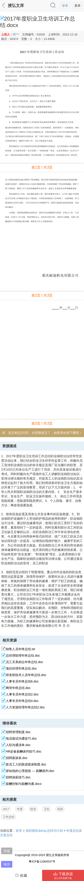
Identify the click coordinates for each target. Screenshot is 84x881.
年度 (20, 809)
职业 (33, 809)
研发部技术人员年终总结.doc (26, 675)
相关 (7, 864)
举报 (7, 851)
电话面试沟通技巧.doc (21, 738)
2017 (6, 809)
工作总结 (8, 817)
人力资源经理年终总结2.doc (25, 707)
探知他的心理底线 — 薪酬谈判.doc (30, 771)
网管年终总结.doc (18, 688)
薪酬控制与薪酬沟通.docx (23, 784)
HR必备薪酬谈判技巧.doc (23, 751)
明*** (16, 34)
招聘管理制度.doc (18, 732)
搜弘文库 (16, 5)
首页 (19, 830)
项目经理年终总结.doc (21, 668)
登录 (65, 5)
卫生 (47, 809)
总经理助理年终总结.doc (23, 655)
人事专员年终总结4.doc (22, 701)
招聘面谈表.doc (16, 758)
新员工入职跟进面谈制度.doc (26, 764)
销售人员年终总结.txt (20, 649)
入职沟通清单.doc (18, 745)
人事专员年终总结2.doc (22, 694)
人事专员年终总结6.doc (22, 681)
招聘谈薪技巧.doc (18, 777)
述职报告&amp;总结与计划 (44, 830)
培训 (60, 809)
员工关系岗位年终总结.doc (24, 662)
